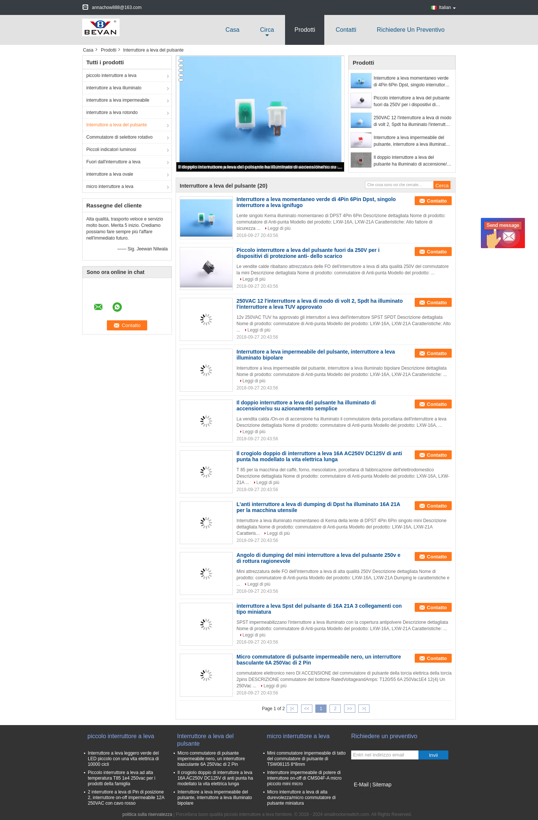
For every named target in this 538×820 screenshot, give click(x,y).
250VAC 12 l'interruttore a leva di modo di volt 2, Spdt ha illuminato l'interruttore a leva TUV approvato (413, 121)
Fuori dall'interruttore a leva (113, 161)
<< (306, 708)
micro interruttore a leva (109, 186)
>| (364, 708)
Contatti (346, 30)
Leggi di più (279, 228)
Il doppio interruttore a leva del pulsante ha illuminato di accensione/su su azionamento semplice (260, 167)
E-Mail (361, 784)
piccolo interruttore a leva (111, 75)
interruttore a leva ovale (109, 174)
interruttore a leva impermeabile (117, 100)
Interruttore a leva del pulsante (116, 124)
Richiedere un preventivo (411, 30)
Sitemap (381, 784)
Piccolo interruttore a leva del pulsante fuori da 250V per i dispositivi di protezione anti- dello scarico (411, 101)
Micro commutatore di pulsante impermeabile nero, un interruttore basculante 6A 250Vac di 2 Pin (211, 758)
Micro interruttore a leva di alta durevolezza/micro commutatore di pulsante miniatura (301, 797)
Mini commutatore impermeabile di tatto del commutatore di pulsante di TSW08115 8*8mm (306, 758)
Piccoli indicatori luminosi (111, 149)
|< (292, 708)
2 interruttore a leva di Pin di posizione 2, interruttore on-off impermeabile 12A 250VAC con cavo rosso (126, 797)
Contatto (437, 201)
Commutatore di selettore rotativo (119, 137)
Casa (232, 30)
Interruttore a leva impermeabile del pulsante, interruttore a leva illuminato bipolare (411, 141)
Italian (447, 7)
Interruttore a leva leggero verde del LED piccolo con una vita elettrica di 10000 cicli (123, 758)
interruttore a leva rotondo (111, 112)
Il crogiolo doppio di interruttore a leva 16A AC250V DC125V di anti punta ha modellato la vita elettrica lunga (319, 456)
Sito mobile (364, 793)
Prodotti (304, 30)
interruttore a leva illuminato (113, 87)
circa (267, 30)
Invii (433, 755)
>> (349, 708)
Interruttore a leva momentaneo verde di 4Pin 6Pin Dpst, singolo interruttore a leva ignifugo (412, 81)
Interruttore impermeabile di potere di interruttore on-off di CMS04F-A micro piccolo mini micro (304, 778)
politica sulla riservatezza (147, 814)
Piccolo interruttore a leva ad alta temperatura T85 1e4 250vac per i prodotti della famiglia (121, 778)
